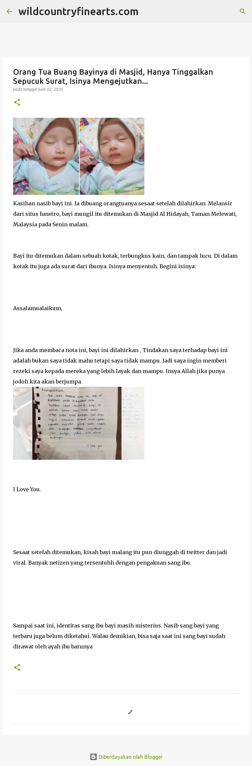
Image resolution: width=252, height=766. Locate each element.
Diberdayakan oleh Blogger (126, 757)
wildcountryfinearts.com (78, 11)
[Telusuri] (148, 11)
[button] (17, 102)
